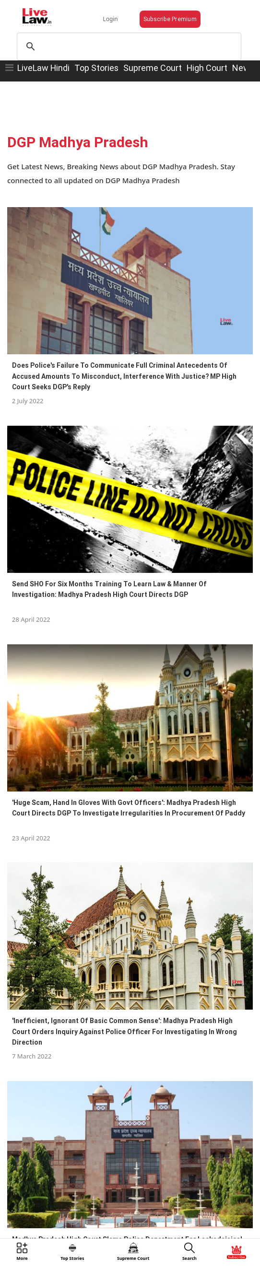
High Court (207, 67)
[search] (127, 46)
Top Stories (96, 67)
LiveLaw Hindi (43, 67)
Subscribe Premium (170, 19)
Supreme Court (152, 67)
